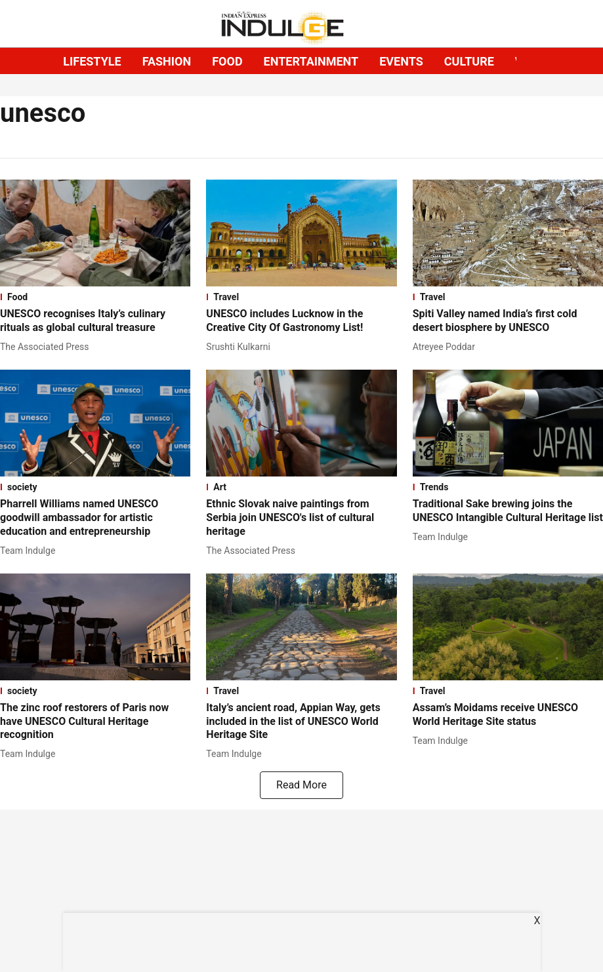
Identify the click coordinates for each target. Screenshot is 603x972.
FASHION (167, 61)
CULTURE (469, 61)
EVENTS (401, 61)
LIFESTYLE (92, 61)
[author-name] (47, 347)
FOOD (227, 61)
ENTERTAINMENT (311, 61)
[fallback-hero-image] (95, 233)
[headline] (95, 321)
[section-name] (95, 297)
